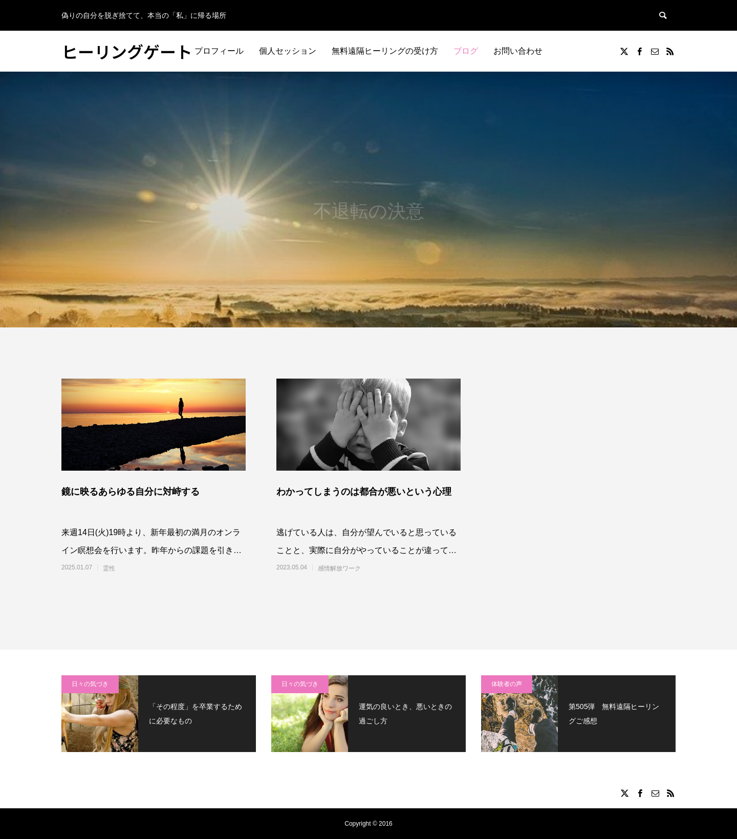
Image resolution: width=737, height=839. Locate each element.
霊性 (109, 568)
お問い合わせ (518, 51)
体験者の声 (506, 684)
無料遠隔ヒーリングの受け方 (385, 51)
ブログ (465, 51)
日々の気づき (90, 684)
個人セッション (287, 51)
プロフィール (219, 51)
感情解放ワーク (339, 568)
